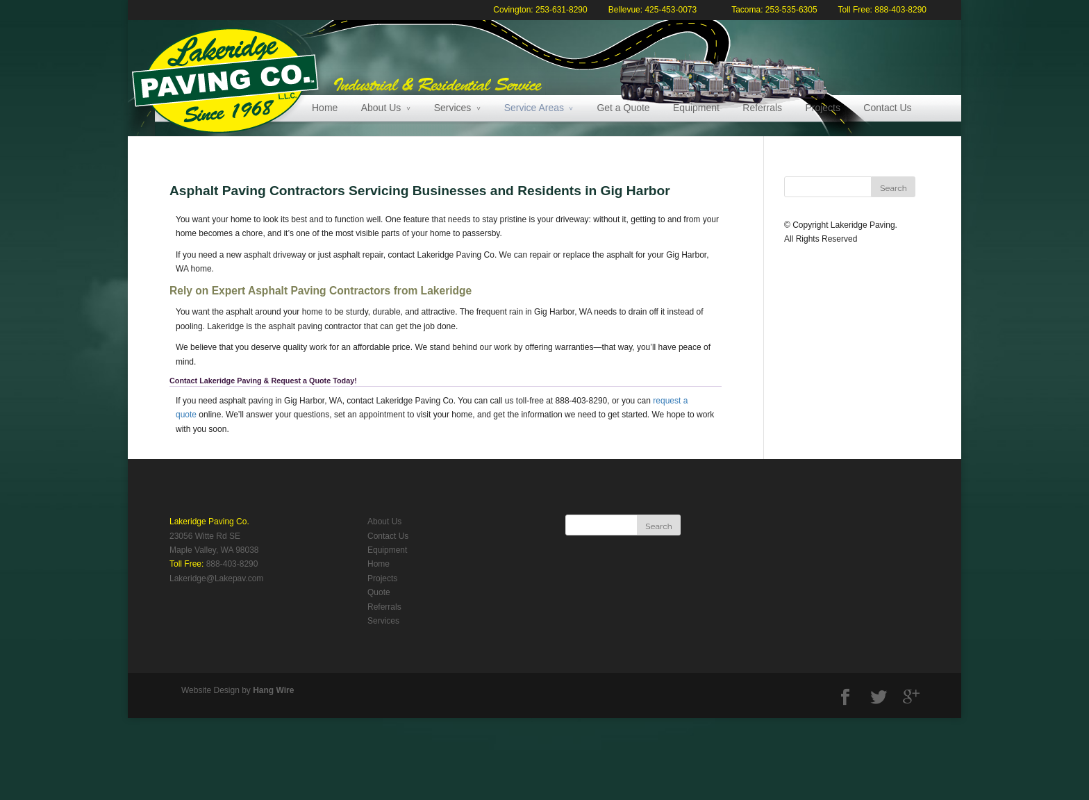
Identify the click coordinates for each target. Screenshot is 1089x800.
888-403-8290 (232, 564)
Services (453, 107)
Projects (822, 107)
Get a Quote (623, 107)
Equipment (696, 107)
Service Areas (534, 107)
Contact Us (887, 107)
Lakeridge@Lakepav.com (216, 578)
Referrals (762, 107)
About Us (381, 107)
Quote (378, 592)
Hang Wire (273, 690)
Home (325, 107)
